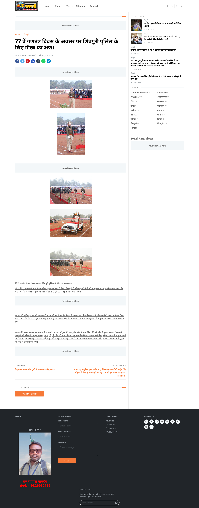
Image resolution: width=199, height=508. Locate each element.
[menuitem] (47, 6)
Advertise (110, 420)
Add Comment (29, 394)
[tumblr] (151, 421)
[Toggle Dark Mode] (177, 6)
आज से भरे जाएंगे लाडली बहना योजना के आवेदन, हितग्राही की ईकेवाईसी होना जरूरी (162, 38)
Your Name (63, 420)
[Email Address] (97, 502)
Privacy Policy (111, 432)
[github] (151, 427)
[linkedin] (157, 421)
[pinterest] (162, 421)
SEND (67, 460)
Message (62, 442)
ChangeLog (111, 428)
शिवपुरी (146, 20)
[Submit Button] (116, 502)
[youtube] (167, 421)
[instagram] (172, 6)
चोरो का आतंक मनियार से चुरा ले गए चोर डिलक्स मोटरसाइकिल (153, 50)
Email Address (64, 431)
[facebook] (168, 6)
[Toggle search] (181, 6)
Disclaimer (110, 424)
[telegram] (146, 421)
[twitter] (178, 421)
